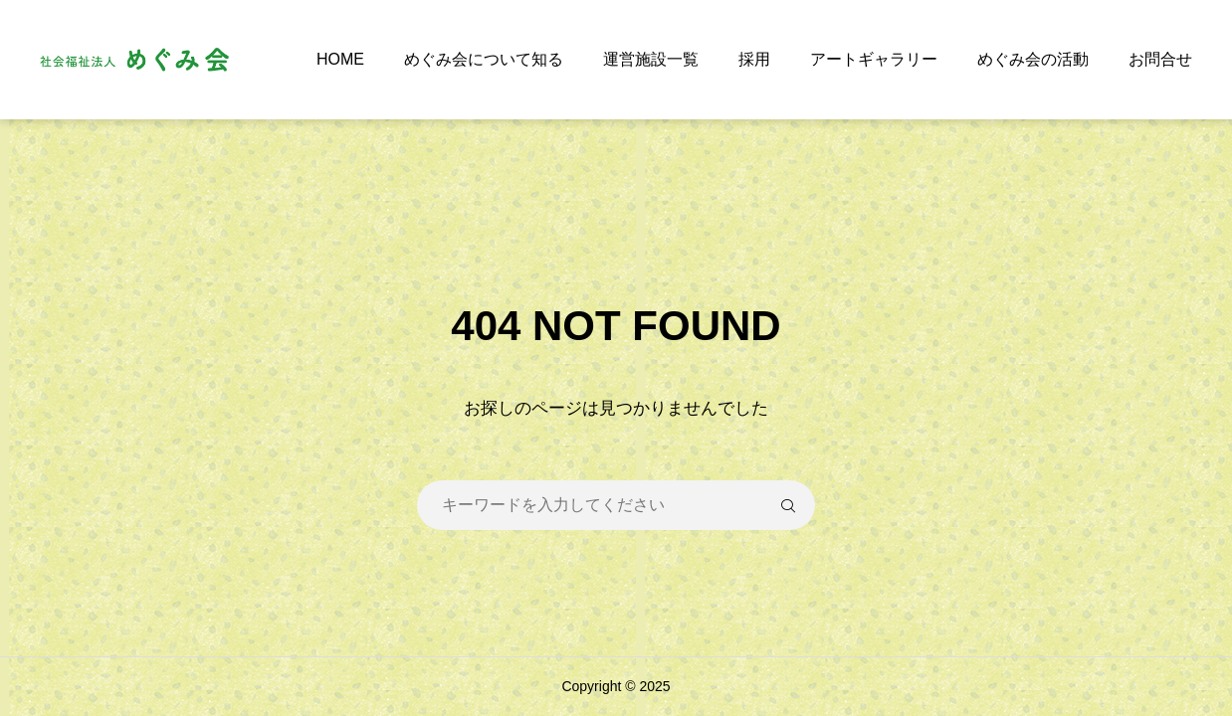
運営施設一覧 (651, 59)
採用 (754, 59)
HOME (340, 59)
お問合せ (1160, 59)
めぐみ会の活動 (1033, 59)
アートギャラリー (873, 59)
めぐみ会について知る (483, 59)
